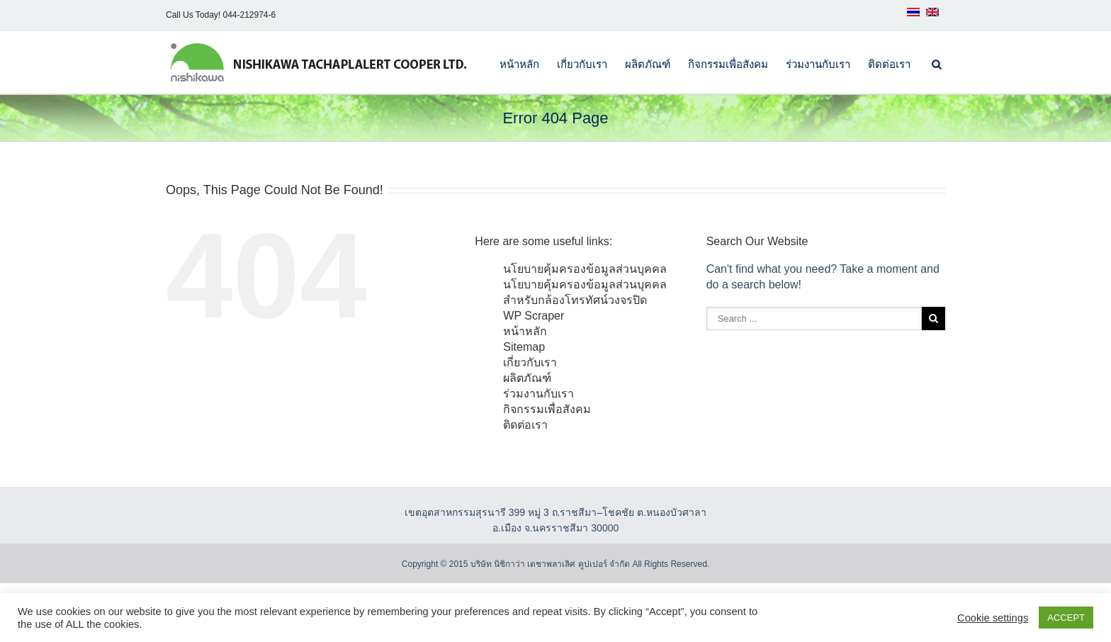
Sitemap (524, 347)
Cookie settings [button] (992, 618)
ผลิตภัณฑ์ (647, 64)
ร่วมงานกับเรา (818, 64)
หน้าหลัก (519, 64)
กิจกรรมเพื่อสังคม (728, 64)
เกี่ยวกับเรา (582, 64)
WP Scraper (533, 316)
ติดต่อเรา (889, 64)
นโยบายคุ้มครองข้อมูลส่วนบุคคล (585, 269)
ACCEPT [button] (1066, 617)
